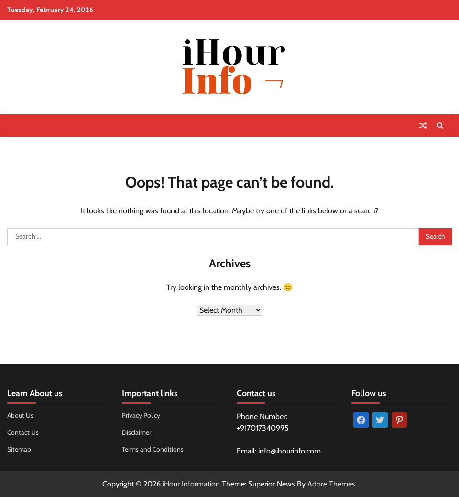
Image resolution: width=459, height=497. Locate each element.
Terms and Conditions (153, 449)
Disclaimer (136, 432)
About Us (20, 415)
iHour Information (191, 483)
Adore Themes (331, 483)
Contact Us (23, 432)
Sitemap (19, 449)
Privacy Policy (141, 415)
